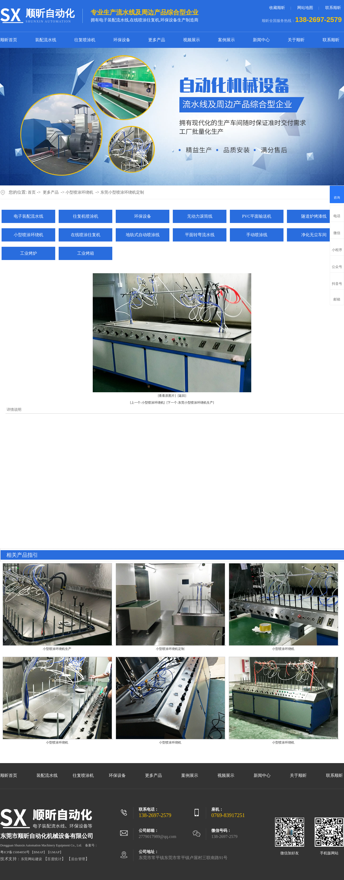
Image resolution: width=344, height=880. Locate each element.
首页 (32, 192)
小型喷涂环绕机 (79, 192)
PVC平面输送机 (256, 216)
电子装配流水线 (28, 216)
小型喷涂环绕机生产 (57, 649)
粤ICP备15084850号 (15, 852)
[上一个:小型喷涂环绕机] (147, 402)
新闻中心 (261, 40)
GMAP (55, 852)
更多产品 (156, 40)
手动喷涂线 (256, 234)
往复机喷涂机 (85, 216)
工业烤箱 (85, 253)
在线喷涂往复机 (85, 234)
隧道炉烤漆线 (314, 216)
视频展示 (191, 40)
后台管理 (78, 859)
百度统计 (54, 859)
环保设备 (121, 40)
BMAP (38, 852)
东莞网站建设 (31, 859)
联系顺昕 (333, 8)
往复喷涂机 (84, 40)
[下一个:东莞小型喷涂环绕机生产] (190, 402)
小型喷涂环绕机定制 (170, 649)
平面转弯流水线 (200, 234)
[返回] (182, 396)
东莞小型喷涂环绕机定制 (122, 192)
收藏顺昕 (277, 8)
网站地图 (305, 8)
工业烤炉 (28, 253)
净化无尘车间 (314, 234)
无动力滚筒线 (199, 216)
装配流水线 (45, 40)
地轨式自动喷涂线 (143, 234)
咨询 (337, 193)
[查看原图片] (167, 396)
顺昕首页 (8, 40)
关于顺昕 (296, 40)
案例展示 (226, 40)
